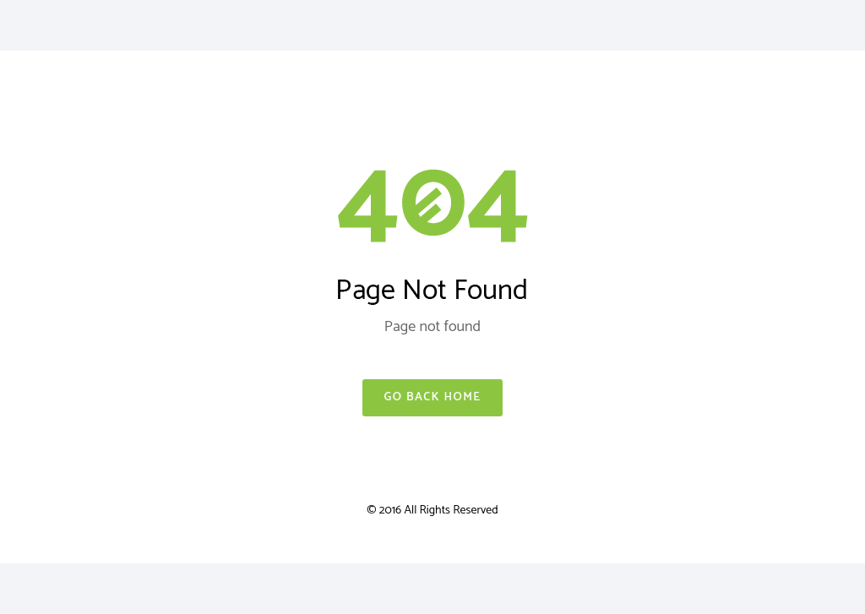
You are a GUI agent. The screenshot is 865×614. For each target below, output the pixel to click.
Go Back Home (432, 397)
